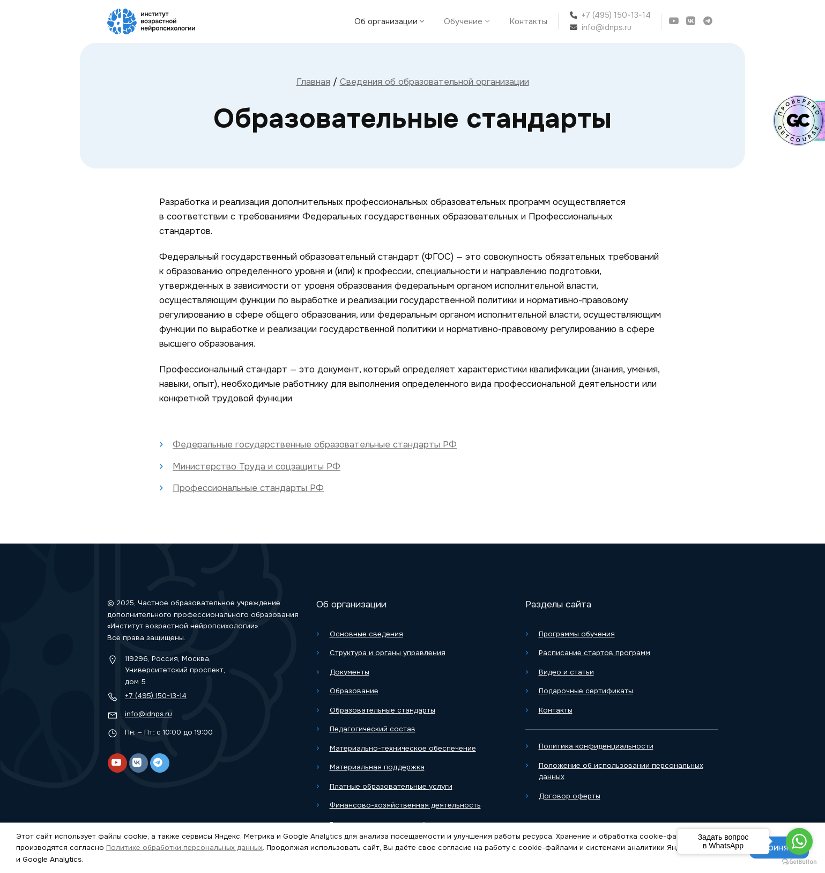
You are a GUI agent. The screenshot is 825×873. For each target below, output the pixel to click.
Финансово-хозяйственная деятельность (405, 805)
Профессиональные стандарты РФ (248, 488)
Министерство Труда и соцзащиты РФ (256, 466)
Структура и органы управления (387, 652)
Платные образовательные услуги (391, 786)
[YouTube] (675, 21)
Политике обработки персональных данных (184, 847)
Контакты (528, 21)
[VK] (692, 21)
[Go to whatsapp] (799, 841)
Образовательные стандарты (382, 710)
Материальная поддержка (377, 767)
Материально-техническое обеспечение (403, 748)
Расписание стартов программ (594, 652)
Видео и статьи (566, 672)
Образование (354, 690)
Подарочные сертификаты (586, 690)
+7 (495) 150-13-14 (616, 15)
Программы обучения (577, 634)
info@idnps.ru (606, 27)
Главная (313, 81)
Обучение (469, 21)
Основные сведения (366, 634)
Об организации (392, 21)
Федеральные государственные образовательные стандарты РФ (315, 444)
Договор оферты (569, 796)
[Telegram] (709, 21)
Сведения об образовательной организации (434, 81)
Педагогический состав (372, 728)
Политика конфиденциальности (596, 746)
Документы (349, 672)
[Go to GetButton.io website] (799, 862)
